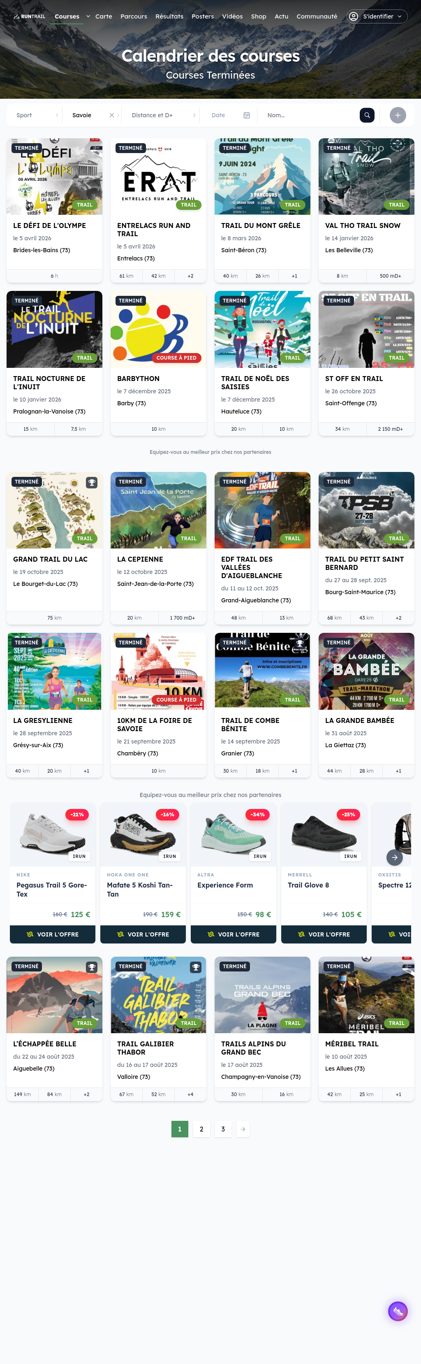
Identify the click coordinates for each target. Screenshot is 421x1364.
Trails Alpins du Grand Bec (253, 1048)
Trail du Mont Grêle (261, 225)
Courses (67, 16)
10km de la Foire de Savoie (154, 724)
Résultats (169, 16)
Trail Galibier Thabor (145, 1048)
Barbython (138, 378)
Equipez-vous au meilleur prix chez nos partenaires (211, 795)
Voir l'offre (53, 934)
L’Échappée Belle (44, 1044)
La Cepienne (140, 559)
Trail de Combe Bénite (250, 724)
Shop (258, 16)
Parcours (133, 16)
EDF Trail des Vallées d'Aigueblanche (251, 567)
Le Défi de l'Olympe (49, 225)
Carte (103, 16)
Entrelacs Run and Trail (153, 229)
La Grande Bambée (359, 720)
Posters (203, 16)
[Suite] (394, 857)
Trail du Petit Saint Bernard (364, 563)
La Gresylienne (42, 720)
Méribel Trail (352, 1044)
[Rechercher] (367, 115)
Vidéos (232, 16)
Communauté (316, 16)
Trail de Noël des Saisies (255, 382)
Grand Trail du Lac (50, 559)
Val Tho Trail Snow (362, 225)
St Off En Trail (354, 378)
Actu (281, 16)
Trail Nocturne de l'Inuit (49, 382)
